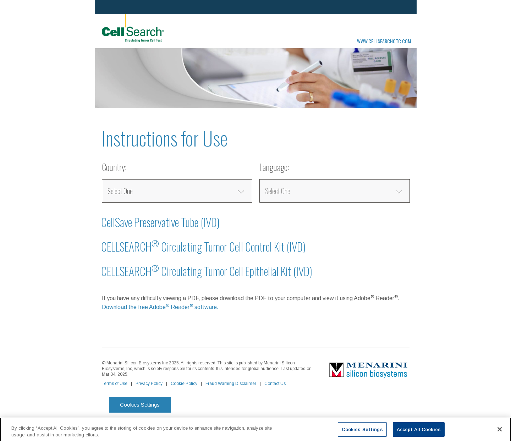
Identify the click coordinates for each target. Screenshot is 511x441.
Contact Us (275, 383)
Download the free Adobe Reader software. (160, 307)
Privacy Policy (149, 383)
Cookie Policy (184, 383)
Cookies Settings (140, 405)
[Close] (499, 431)
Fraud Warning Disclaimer (230, 383)
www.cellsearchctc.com (384, 41)
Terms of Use (114, 383)
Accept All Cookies (419, 431)
